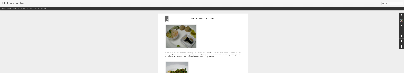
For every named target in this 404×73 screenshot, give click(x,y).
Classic (3, 8)
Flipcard (9, 8)
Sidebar (29, 8)
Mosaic (23, 8)
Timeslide (43, 8)
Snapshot (36, 8)
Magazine (16, 8)
